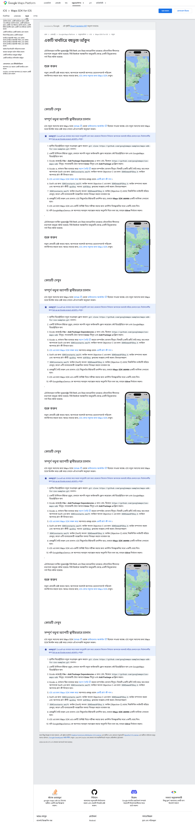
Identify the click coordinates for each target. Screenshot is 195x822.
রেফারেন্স (17, 16)
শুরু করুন (165, 11)
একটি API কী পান (104, 179)
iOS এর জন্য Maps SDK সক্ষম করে (63, 179)
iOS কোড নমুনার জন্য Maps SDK (93, 76)
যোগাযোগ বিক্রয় (183, 11)
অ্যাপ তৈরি (83, 169)
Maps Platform (21, 3)
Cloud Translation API (78, 26)
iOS (5, 10)
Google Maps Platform (67, 34)
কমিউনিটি (99, 3)
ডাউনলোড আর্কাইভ (96, 126)
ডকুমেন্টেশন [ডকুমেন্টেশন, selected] (76, 3)
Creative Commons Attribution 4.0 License (86, 735)
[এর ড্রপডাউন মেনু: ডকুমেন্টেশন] (84, 3)
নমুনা (113, 34)
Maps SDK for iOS (21, 10)
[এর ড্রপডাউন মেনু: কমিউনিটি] (106, 3)
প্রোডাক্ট (58, 3)
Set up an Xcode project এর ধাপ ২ (65, 139)
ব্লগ (90, 3)
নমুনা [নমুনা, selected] (27, 16)
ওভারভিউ (47, 3)
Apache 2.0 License (131, 735)
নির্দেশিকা (6, 16)
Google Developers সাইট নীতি (59, 738)
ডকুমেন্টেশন (82, 34)
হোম (45, 34)
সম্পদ (35, 16)
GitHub (76, 126)
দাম (66, 3)
